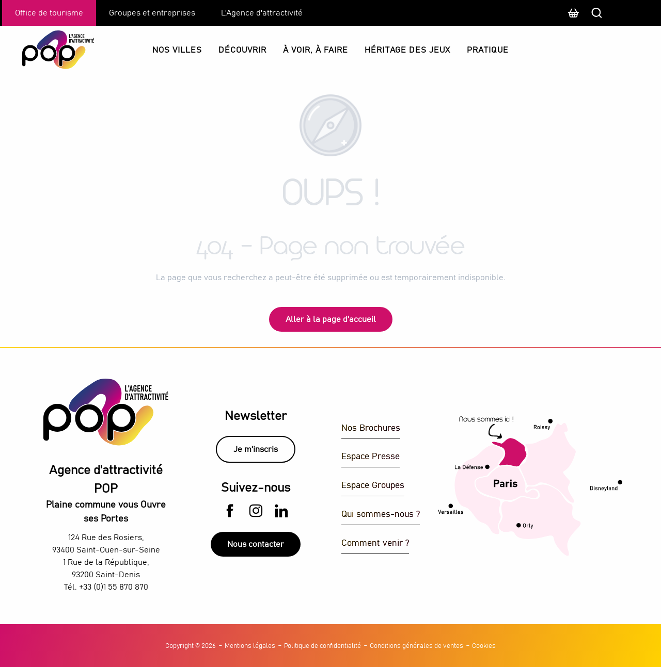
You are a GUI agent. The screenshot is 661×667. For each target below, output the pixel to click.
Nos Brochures (370, 428)
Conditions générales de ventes (416, 646)
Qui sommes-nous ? (380, 514)
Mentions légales (250, 646)
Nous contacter (255, 544)
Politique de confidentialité (322, 646)
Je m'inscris (255, 449)
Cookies (484, 646)
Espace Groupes (372, 485)
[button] (632, 13)
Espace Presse (370, 456)
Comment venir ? (375, 543)
